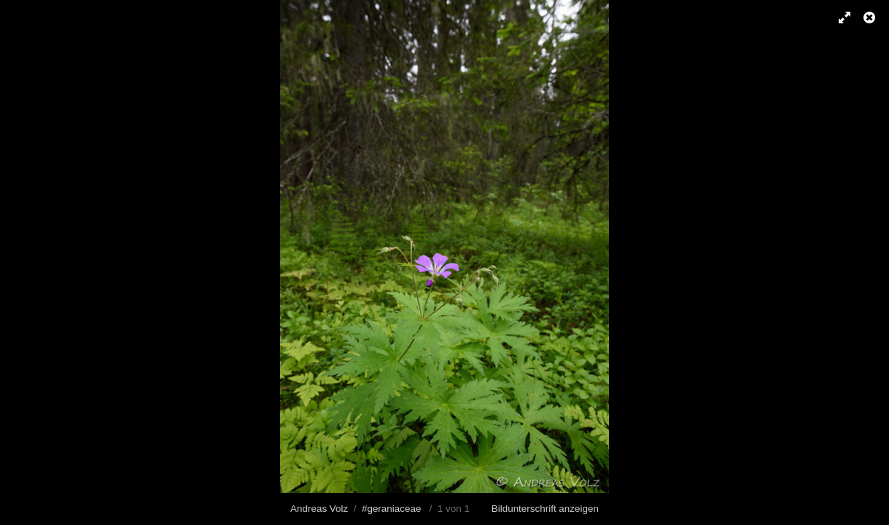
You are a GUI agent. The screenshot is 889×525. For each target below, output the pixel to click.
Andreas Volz (319, 508)
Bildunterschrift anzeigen (545, 508)
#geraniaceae (391, 508)
